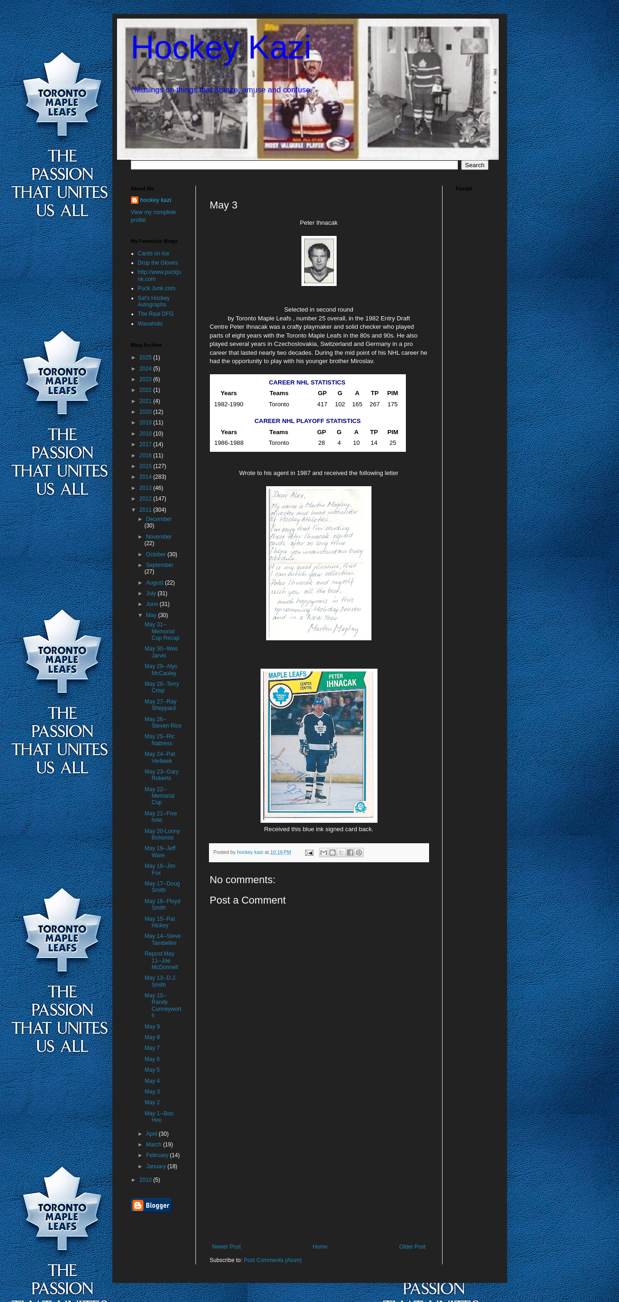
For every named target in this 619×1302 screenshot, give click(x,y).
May (152, 615)
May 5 (152, 1070)
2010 (146, 1180)
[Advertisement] (319, 1174)
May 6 (152, 1059)
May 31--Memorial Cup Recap (161, 631)
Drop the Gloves (158, 263)
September (159, 565)
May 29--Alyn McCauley (160, 669)
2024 (146, 368)
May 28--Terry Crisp (161, 687)
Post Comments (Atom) (273, 1260)
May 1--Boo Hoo (158, 1116)
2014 (146, 477)
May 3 (152, 1091)
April (152, 1134)
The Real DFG (156, 314)
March (154, 1144)
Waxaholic (150, 323)
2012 (146, 498)
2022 (146, 390)
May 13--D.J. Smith (160, 981)
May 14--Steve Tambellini (162, 939)
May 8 (152, 1037)
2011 (146, 510)
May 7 (152, 1048)
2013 (146, 488)
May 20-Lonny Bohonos (162, 834)
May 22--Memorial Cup (159, 796)
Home (320, 1246)
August (155, 582)
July (151, 593)
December (158, 519)
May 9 (152, 1026)
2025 (146, 357)
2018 (146, 433)
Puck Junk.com (157, 288)
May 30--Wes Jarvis (160, 651)
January (156, 1166)
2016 (146, 455)
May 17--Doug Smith (162, 886)
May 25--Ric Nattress (159, 739)
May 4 (152, 1081)
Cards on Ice (153, 253)
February (157, 1155)
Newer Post (226, 1246)
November (158, 537)
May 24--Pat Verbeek (159, 757)
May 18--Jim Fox (159, 869)
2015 (146, 466)
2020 (146, 412)
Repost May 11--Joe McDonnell (161, 960)
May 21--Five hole (160, 816)
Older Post (412, 1246)
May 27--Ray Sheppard (160, 704)
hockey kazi (155, 200)
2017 (146, 444)
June (152, 604)
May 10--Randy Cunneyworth (162, 1005)
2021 (146, 401)
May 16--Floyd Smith (162, 904)
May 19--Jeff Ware (159, 851)
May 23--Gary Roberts (161, 774)
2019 (146, 422)
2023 (146, 379)
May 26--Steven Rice (163, 722)
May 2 (152, 1102)
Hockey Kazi (221, 47)
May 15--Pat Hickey (159, 922)
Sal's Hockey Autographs (154, 301)
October (156, 554)
